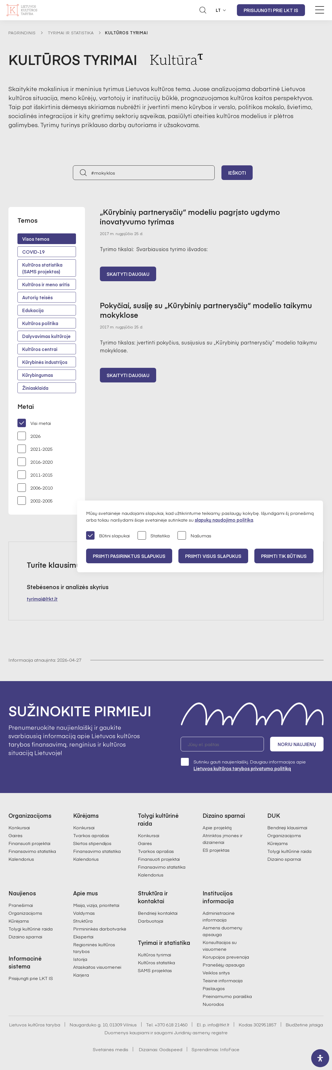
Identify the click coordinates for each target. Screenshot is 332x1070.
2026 (29, 435)
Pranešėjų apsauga (223, 964)
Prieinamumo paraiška (227, 996)
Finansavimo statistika (32, 851)
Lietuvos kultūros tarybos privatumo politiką (242, 768)
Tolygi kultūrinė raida (289, 851)
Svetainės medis (110, 1049)
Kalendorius (21, 859)
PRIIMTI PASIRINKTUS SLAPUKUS (129, 556)
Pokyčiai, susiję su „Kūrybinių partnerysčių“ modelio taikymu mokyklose (206, 309)
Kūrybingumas (37, 375)
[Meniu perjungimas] (319, 9)
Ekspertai (83, 936)
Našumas (194, 536)
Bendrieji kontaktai (158, 913)
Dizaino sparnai (284, 859)
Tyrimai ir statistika (71, 32)
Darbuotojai (150, 921)
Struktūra (83, 921)
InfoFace (229, 1049)
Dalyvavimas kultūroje (46, 336)
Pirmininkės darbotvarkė (99, 928)
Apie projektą (217, 827)
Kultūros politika (40, 323)
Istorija (80, 959)
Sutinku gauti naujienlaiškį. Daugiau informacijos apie (243, 764)
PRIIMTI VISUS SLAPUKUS (213, 556)
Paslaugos (214, 988)
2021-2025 (35, 448)
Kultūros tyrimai (154, 954)
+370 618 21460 (170, 1024)
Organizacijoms (284, 835)
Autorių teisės (37, 297)
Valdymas (84, 913)
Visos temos (35, 239)
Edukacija (33, 310)
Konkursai (19, 827)
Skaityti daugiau (128, 274)
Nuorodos (213, 1004)
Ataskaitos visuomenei (97, 967)
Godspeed (170, 1049)
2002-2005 (35, 500)
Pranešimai (20, 905)
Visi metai (34, 423)
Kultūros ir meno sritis (45, 284)
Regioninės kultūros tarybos (94, 947)
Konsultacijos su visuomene (220, 945)
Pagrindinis (22, 32)
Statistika (154, 536)
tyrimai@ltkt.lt (42, 599)
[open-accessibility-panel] (320, 1058)
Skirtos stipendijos (92, 843)
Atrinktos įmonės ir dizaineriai (223, 838)
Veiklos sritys (216, 972)
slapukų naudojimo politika (224, 520)
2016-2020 (35, 461)
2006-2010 (35, 487)
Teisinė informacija (223, 980)
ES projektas (216, 850)
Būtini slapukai (108, 536)
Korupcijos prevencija (226, 957)
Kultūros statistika (156, 962)
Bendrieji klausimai (287, 827)
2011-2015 (35, 474)
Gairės (15, 835)
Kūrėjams (277, 843)
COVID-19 (33, 252)
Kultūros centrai (39, 349)
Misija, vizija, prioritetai (96, 905)
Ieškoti (237, 173)
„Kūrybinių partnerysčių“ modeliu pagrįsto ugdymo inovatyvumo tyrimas (190, 216)
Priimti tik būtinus (284, 556)
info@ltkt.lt (218, 1024)
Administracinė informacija (219, 916)
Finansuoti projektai (29, 843)
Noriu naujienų (297, 744)
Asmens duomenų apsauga (222, 930)
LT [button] (218, 10)
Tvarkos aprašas (91, 835)
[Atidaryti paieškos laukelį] (203, 10)
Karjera (81, 975)
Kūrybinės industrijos (44, 362)
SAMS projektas (155, 970)
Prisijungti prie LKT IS (271, 10)
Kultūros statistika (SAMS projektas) (42, 268)
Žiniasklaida (35, 388)
